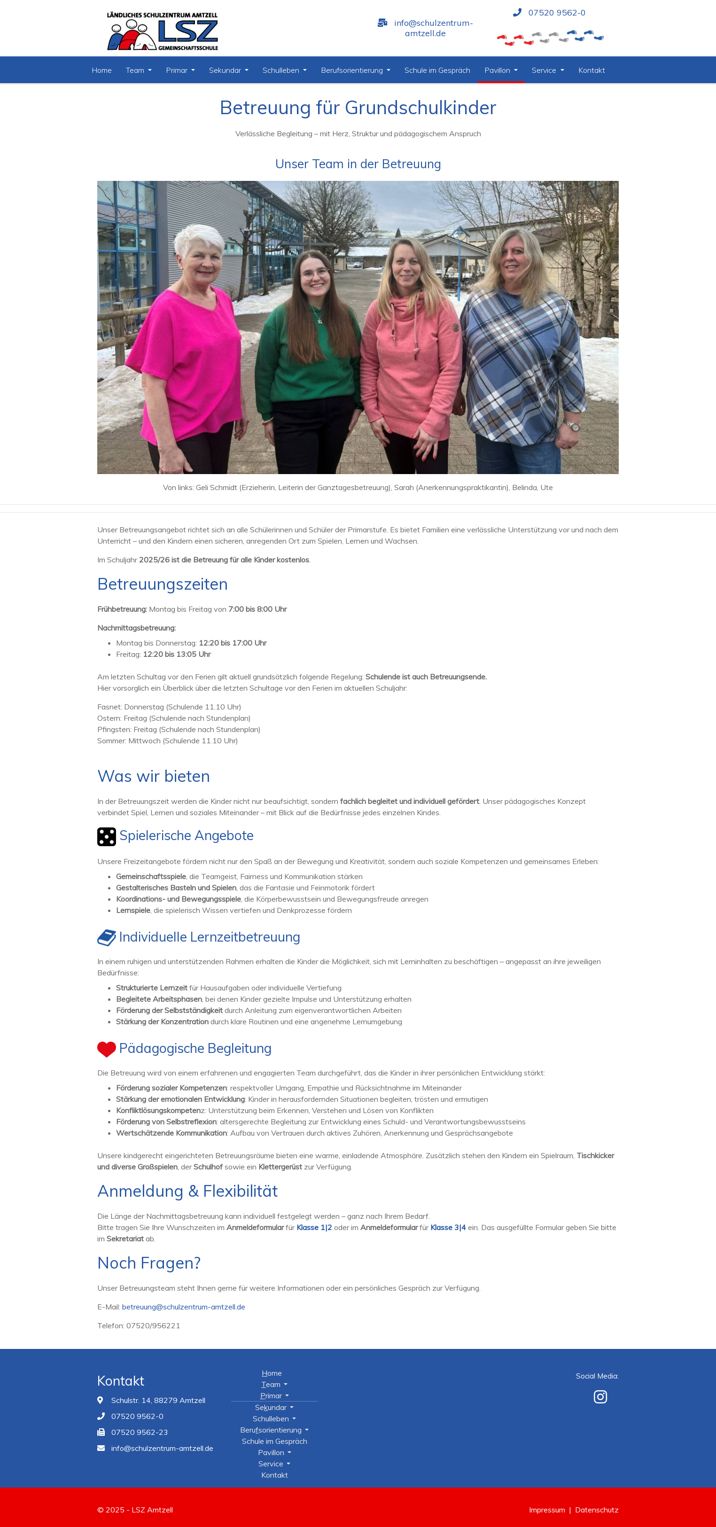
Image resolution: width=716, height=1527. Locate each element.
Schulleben (282, 70)
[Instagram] (600, 1396)
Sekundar (226, 70)
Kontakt (591, 70)
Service (545, 70)
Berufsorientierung (353, 70)
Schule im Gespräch (437, 70)
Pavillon (498, 70)
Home (102, 70)
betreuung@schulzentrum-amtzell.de (183, 1306)
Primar (177, 70)
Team (136, 70)
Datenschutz (597, 1509)
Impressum (547, 1509)
